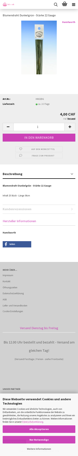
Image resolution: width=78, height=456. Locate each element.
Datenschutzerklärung (32, 421)
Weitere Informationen (39, 448)
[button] (8, 127)
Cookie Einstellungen (13, 311)
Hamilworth (68, 22)
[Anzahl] (39, 127)
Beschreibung (12, 174)
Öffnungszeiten (10, 287)
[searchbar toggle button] (55, 4)
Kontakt (6, 281)
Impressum (8, 275)
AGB (5, 299)
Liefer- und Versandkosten (15, 305)
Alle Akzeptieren (39, 429)
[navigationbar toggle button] (73, 4)
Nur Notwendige (39, 439)
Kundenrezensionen (17, 209)
